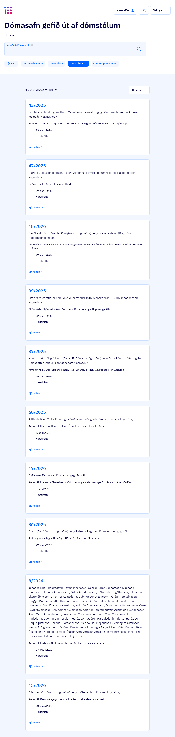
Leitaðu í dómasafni (19, 45)
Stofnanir (113, 727)
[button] (125, 10)
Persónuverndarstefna (135, 727)
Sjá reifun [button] (36, 139)
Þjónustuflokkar (50, 719)
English (159, 727)
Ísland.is (29, 719)
